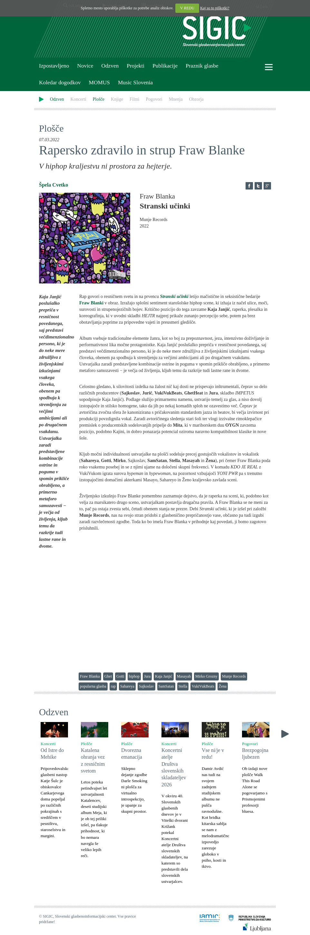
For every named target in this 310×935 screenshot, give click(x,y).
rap (113, 686)
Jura (147, 676)
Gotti (120, 676)
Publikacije (165, 66)
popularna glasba (93, 686)
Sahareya (127, 686)
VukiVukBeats (203, 686)
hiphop (134, 676)
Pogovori (154, 99)
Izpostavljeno (54, 66)
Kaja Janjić (163, 676)
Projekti (135, 66)
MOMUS (99, 82)
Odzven (110, 66)
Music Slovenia (135, 82)
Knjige (117, 99)
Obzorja (196, 99)
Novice (85, 66)
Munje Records (234, 676)
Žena (223, 686)
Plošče (99, 99)
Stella (183, 686)
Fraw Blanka (90, 676)
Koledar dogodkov (60, 82)
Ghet (108, 676)
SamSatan (166, 686)
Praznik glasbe (202, 66)
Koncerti (78, 99)
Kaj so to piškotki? (214, 8)
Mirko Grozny (206, 676)
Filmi (134, 99)
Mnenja (176, 99)
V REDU (187, 8)
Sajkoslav (146, 686)
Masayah (184, 676)
